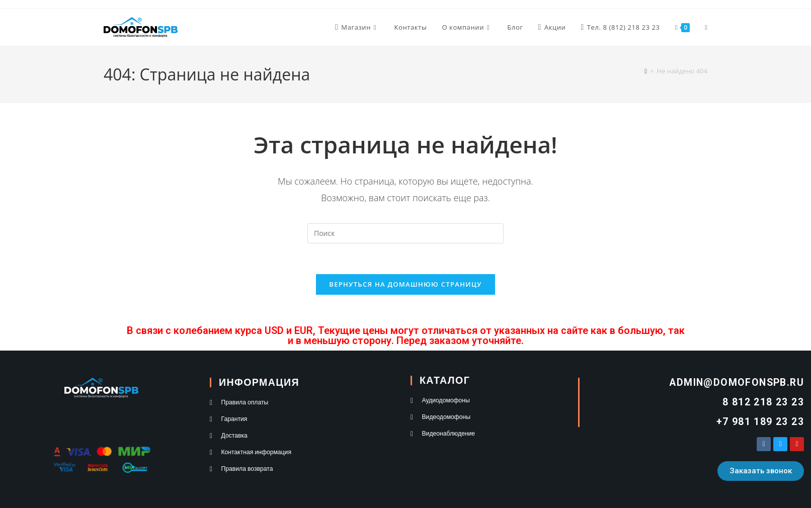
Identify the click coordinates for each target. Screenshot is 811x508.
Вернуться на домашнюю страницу (405, 284)
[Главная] (645, 70)
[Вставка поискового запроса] (405, 233)
